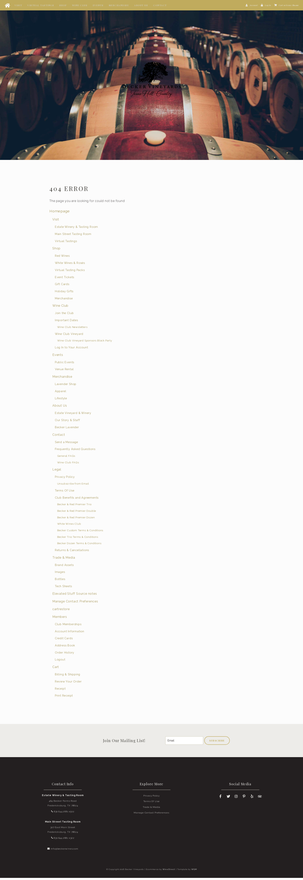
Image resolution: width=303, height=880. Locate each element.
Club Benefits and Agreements (77, 499)
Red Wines (62, 257)
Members (59, 619)
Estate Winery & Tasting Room (76, 229)
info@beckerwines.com (62, 850)
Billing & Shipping (67, 676)
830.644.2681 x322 (62, 840)
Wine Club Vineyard (69, 335)
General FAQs (66, 457)
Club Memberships (68, 626)
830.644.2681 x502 (62, 813)
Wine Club (80, 5)
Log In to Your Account (71, 349)
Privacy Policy (65, 479)
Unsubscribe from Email (73, 485)
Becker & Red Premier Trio (74, 506)
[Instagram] (236, 798)
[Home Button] (7, 5)
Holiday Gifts (64, 293)
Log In (268, 5)
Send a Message (66, 444)
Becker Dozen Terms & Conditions (79, 545)
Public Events (64, 364)
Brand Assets (64, 566)
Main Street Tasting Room (73, 235)
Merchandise (119, 5)
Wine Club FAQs (68, 464)
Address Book (65, 647)
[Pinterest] (244, 798)
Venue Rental (64, 371)
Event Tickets (64, 279)
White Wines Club (69, 525)
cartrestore (61, 611)
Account (253, 5)
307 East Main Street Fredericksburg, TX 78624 (63, 831)
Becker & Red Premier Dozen (76, 519)
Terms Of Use (64, 492)
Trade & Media (63, 559)
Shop (63, 5)
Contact (160, 5)
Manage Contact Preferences (75, 603)
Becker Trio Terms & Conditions (77, 538)
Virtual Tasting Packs (70, 272)
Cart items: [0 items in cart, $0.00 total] (288, 5)
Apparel (60, 393)
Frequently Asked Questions (75, 451)
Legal (56, 471)
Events (98, 5)
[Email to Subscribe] (184, 742)
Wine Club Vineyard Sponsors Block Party (84, 342)
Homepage (59, 213)
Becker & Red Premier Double (76, 512)
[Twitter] (228, 798)
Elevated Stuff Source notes (74, 595)
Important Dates (66, 322)
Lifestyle (61, 400)
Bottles (60, 581)
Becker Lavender (67, 429)
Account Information (69, 633)
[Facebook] (220, 798)
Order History (64, 654)
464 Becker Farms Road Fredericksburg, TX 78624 (63, 805)
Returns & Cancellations (72, 552)
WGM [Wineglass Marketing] (194, 871)
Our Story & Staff (67, 422)
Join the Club (64, 315)
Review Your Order (68, 683)
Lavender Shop (65, 386)
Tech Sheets (63, 588)
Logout (60, 661)
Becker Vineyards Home (151, 81)
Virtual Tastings (40, 5)
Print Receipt (64, 697)
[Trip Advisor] (259, 798)
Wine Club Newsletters (72, 328)
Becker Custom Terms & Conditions (80, 532)
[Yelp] (252, 798)
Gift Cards (62, 286)
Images (60, 574)
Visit (18, 5)
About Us (141, 5)
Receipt (60, 690)
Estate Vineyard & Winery (73, 415)
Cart (55, 669)
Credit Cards (64, 640)
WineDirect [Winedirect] (169, 871)
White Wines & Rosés (70, 265)
